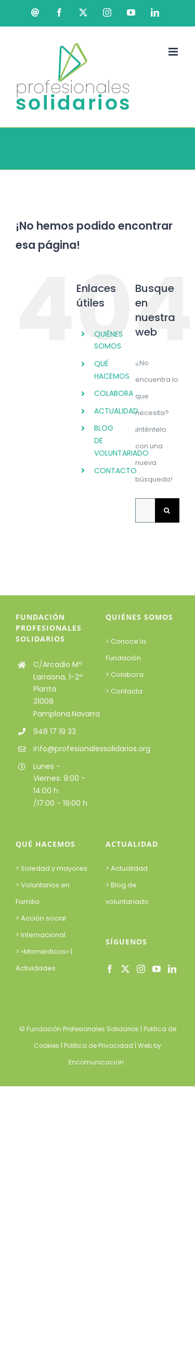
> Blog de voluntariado (127, 893)
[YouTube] (156, 969)
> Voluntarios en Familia (43, 893)
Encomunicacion (96, 1062)
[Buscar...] (145, 510)
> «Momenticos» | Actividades (44, 960)
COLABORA (113, 393)
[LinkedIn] (172, 969)
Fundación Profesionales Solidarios (83, 1028)
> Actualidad (127, 868)
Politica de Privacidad (98, 1045)
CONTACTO (115, 470)
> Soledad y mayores (51, 868)
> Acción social (41, 918)
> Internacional (41, 935)
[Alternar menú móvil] (173, 51)
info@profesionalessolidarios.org (61, 748)
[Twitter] (125, 969)
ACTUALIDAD (116, 411)
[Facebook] (110, 969)
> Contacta (124, 691)
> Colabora (125, 675)
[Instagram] (141, 969)
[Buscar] (167, 510)
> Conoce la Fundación (126, 649)
